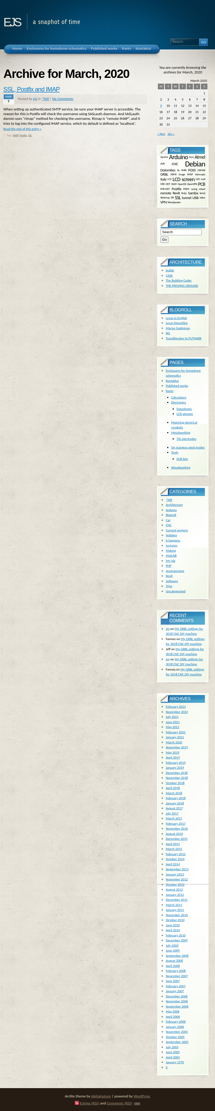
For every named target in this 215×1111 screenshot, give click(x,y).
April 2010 (173, 930)
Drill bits (182, 459)
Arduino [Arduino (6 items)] (178, 157)
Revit (169, 576)
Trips (169, 586)
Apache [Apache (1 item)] (164, 157)
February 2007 (175, 986)
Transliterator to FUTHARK (183, 338)
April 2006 (173, 1017)
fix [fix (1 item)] (178, 170)
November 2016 (177, 828)
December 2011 (176, 900)
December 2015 (176, 839)
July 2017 (172, 813)
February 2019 (175, 763)
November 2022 (177, 712)
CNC (168, 525)
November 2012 (177, 879)
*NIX (45, 98)
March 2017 (174, 818)
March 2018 (174, 793)
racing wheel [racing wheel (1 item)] (198, 188)
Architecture (174, 505)
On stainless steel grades (188, 447)
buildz (170, 270)
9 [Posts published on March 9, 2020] (161, 106)
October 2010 (175, 920)
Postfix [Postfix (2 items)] (176, 189)
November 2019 (177, 747)
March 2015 (174, 849)
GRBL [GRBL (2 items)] (164, 174)
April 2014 (173, 864)
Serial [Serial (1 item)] (202, 193)
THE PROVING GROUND (182, 286)
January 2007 (175, 991)
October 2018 (175, 783)
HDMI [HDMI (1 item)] (173, 174)
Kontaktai (172, 381)
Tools (174, 452)
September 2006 (177, 1006)
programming (175, 571)
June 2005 (173, 1052)
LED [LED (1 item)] (198, 179)
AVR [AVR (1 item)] (162, 164)
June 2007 (173, 981)
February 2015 (175, 854)
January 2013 (175, 874)
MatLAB (171, 555)
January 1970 (175, 1062)
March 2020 (174, 742)
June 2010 (173, 925)
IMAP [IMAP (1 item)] (190, 174)
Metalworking (180, 433)
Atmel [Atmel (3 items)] (200, 157)
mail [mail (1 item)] (203, 179)
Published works (177, 386)
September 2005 (177, 1042)
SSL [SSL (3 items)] (178, 198)
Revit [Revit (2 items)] (176, 193)
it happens (173, 540)
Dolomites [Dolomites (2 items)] (167, 170)
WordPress (141, 1096)
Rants (169, 391)
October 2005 (175, 1037)
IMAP (15, 135)
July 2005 (172, 1047)
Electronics (178, 402)
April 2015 (173, 844)
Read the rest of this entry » (22, 129)
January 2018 (175, 803)
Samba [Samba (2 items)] (193, 193)
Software (172, 581)
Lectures (171, 545)
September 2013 (177, 869)
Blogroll (171, 515)
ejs (11, 20)
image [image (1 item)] (182, 174)
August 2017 (174, 808)
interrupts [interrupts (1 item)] (200, 174)
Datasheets (184, 409)
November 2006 (177, 1001)
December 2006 (176, 996)
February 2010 (175, 935)
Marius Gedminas (178, 328)
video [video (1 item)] (202, 197)
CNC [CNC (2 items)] (175, 164)
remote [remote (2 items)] (165, 193)
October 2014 (175, 859)
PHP (168, 566)
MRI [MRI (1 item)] (162, 184)
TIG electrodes (186, 439)
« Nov (161, 134)
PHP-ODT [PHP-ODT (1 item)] (165, 188)
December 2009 (176, 940)
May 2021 (172, 727)
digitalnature (101, 1096)
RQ (168, 333)
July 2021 (172, 717)
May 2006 (172, 1011)
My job (170, 561)
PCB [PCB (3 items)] (201, 184)
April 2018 (173, 788)
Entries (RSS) (89, 1103)
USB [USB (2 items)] (195, 197)
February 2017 (175, 824)
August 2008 (174, 961)
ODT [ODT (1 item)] (168, 184)
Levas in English (176, 318)
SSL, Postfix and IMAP (31, 89)
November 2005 (177, 1032)
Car (168, 520)
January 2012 (175, 895)
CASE (169, 275)
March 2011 (174, 905)
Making (171, 551)
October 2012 (175, 884)
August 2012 (174, 889)
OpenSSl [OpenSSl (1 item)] (182, 184)
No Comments (62, 98)
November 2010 (177, 915)
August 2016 (174, 834)
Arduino (171, 510)
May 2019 (172, 752)
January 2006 (175, 1027)
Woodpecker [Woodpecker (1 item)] (174, 202)
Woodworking (180, 467)
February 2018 (175, 798)
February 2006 (175, 1021)
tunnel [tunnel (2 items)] (186, 197)
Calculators (178, 397)
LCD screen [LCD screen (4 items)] (184, 179)
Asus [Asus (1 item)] (191, 157)
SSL (30, 135)
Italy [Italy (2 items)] (163, 179)
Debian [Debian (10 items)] (195, 164)
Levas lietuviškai (176, 323)
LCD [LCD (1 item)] (169, 179)
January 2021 (175, 737)
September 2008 (177, 956)
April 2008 (173, 966)
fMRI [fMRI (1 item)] (184, 170)
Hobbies (171, 535)
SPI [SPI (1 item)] (172, 197)
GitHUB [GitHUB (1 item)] (201, 170)
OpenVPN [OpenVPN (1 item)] (192, 184)
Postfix (23, 135)
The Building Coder (179, 280)
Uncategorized (175, 591)
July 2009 (172, 945)
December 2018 (176, 773)
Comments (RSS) (119, 1103)
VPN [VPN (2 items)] (163, 202)
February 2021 (175, 732)
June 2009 (173, 950)
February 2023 (175, 707)
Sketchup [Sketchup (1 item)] (165, 197)
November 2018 (177, 778)
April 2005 (173, 1057)
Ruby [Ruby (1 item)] (184, 193)
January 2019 (175, 767)
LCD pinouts (185, 414)
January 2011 (175, 910)
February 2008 (175, 971)
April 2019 (173, 757)
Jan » (170, 134)
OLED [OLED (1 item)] (174, 184)
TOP (137, 1104)
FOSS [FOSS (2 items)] (192, 170)
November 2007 (177, 976)
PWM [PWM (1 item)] (186, 188)
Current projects (177, 530)
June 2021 (173, 722)
